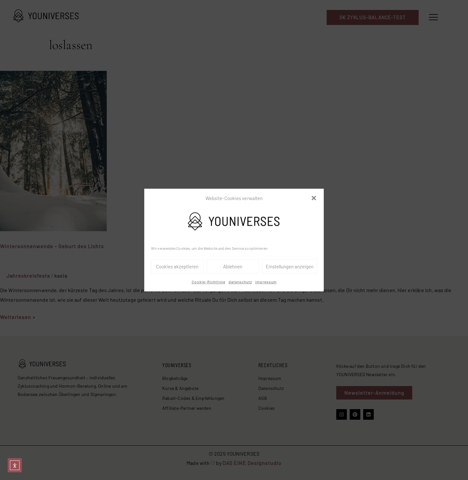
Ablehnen (232, 266)
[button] (314, 198)
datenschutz (240, 282)
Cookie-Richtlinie (208, 282)
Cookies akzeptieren (177, 266)
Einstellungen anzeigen (289, 266)
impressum (266, 282)
